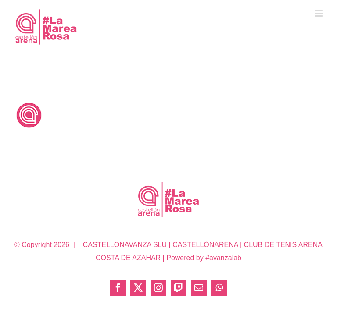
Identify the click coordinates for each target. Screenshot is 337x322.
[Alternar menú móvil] (319, 13)
